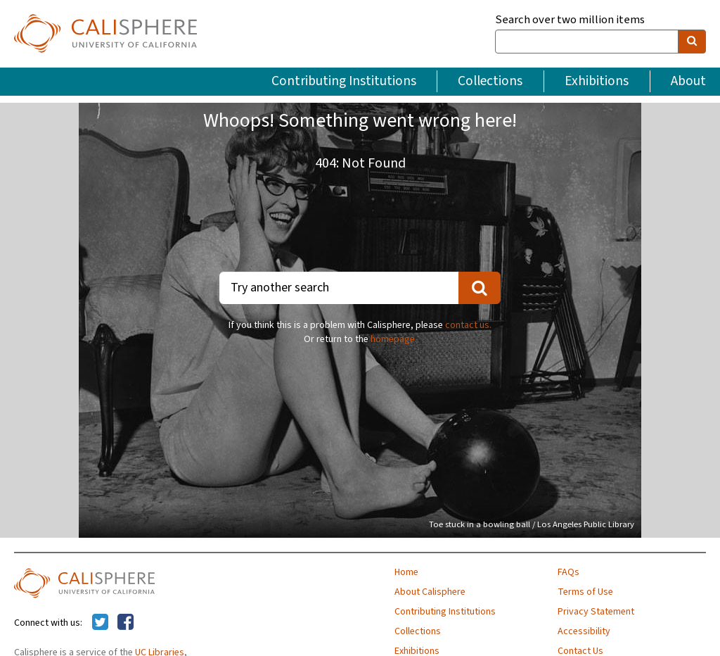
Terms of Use (585, 592)
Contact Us (580, 651)
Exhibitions (597, 81)
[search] (692, 41)
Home (406, 572)
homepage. (394, 339)
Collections (490, 81)
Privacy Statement (596, 612)
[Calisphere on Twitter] (100, 623)
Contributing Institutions (343, 81)
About (688, 81)
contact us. (468, 325)
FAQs (568, 572)
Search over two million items (570, 20)
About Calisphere (429, 592)
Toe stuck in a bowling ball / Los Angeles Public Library (531, 524)
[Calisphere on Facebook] (125, 623)
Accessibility (584, 631)
